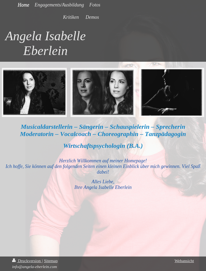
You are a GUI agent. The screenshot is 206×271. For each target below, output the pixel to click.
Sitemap (51, 260)
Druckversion (27, 260)
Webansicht (184, 260)
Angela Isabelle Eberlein (45, 43)
